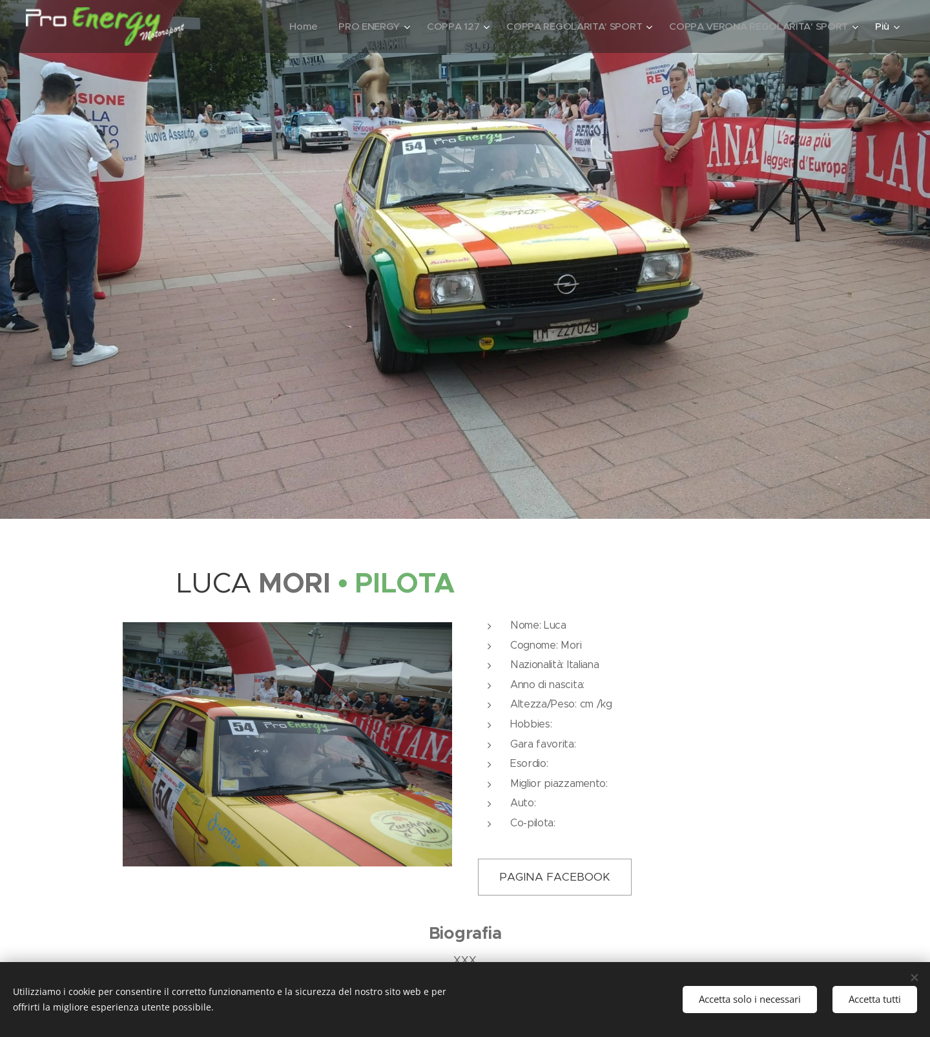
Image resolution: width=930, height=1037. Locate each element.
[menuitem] (292, 26)
